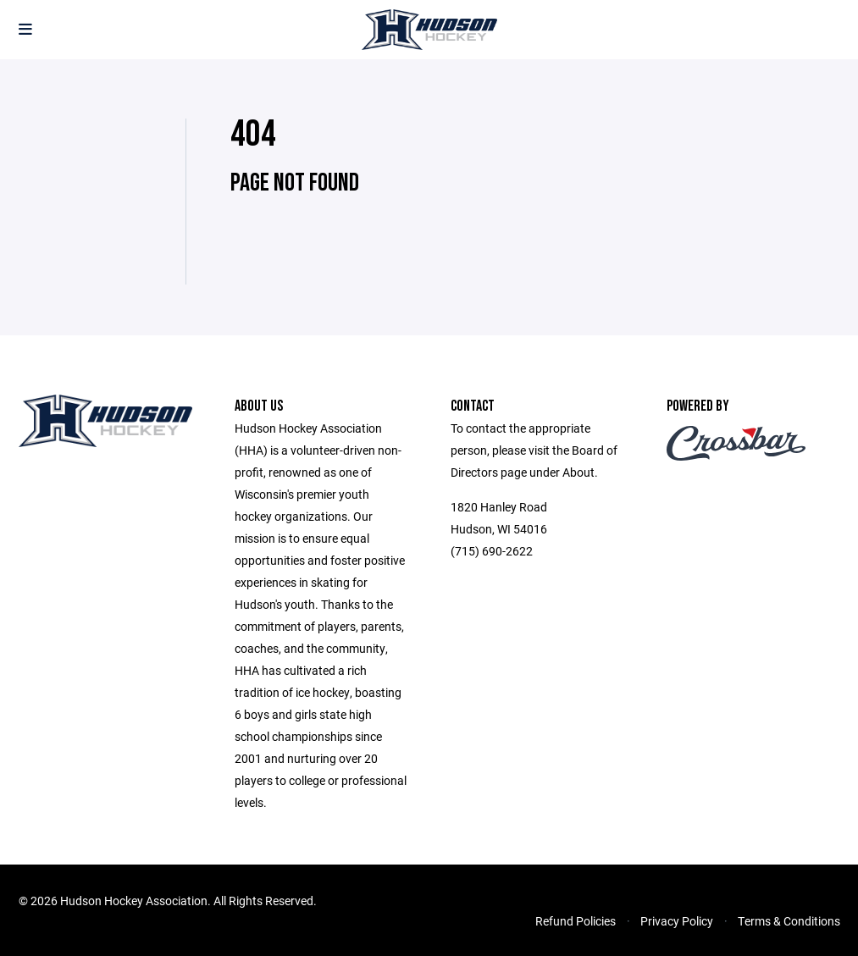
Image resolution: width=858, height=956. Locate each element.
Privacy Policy (676, 921)
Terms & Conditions (789, 921)
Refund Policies (575, 921)
